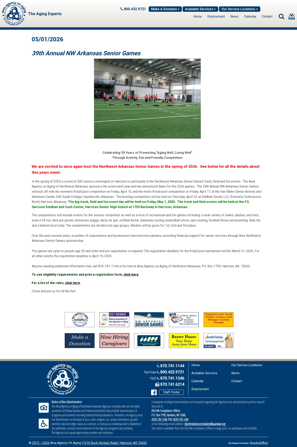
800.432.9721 (172, 372)
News (234, 16)
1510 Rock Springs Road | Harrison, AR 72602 (115, 443)
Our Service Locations (246, 365)
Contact (267, 16)
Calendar (250, 16)
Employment (216, 16)
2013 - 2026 (40, 443)
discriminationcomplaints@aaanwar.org (204, 424)
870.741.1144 (172, 365)
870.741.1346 (172, 378)
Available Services (204, 373)
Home (197, 16)
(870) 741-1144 (159, 419)
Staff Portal (171, 392)
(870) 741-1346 (180, 419)
